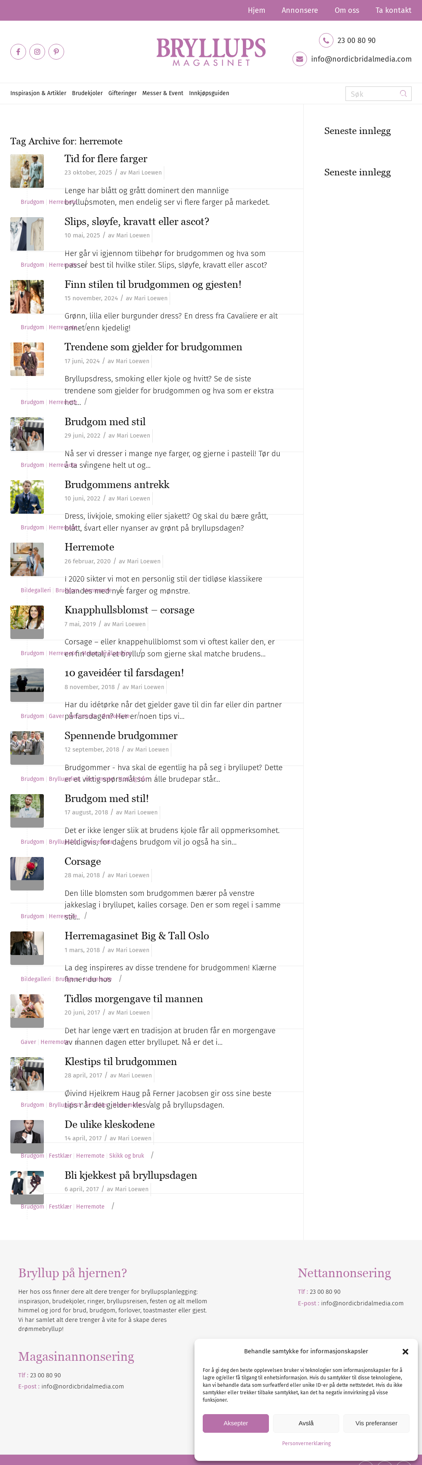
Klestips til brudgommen (121, 1061)
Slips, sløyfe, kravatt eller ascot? (137, 221)
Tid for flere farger (106, 158)
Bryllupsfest (65, 779)
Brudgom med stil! (107, 798)
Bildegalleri (36, 591)
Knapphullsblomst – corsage (129, 609)
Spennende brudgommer (121, 735)
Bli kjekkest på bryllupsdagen (131, 1175)
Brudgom (32, 202)
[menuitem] (256, 10)
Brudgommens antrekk (117, 484)
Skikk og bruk (126, 1156)
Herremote (63, 202)
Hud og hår (132, 779)
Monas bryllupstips (107, 653)
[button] (405, 1352)
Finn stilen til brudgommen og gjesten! (153, 284)
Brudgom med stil (105, 421)
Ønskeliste (116, 716)
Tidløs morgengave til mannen (134, 998)
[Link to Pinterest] (56, 52)
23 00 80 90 (357, 40)
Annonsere (300, 10)
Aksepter (235, 1423)
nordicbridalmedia (85, 1386)
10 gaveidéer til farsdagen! (124, 672)
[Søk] (378, 93)
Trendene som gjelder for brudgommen (153, 346)
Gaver (56, 716)
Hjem (256, 10)
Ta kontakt (394, 10)
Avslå (306, 1423)
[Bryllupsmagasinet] (211, 52)
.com (117, 1386)
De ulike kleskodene (110, 1124)
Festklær (96, 1105)
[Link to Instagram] (37, 52)
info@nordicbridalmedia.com (361, 59)
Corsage (83, 861)
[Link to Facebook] (18, 52)
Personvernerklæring (306, 1443)
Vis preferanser (376, 1423)
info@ (50, 1386)
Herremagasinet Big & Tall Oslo (137, 935)
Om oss (347, 10)
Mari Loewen (145, 172)
